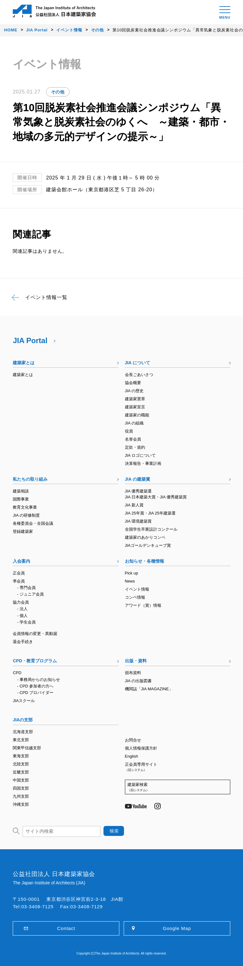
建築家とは (23, 362)
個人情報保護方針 (141, 748)
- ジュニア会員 (30, 594)
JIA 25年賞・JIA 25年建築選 (150, 513)
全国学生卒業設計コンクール (151, 529)
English (131, 756)
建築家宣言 (135, 407)
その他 (58, 91)
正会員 (19, 573)
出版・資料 (136, 660)
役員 (129, 431)
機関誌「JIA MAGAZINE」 (149, 689)
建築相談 (21, 491)
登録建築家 (23, 531)
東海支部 (21, 756)
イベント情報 (137, 589)
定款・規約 (135, 447)
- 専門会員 (26, 587)
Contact (66, 928)
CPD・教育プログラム (35, 660)
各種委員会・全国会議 (33, 523)
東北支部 (21, 739)
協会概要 (133, 382)
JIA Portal (30, 340)
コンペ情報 (135, 597)
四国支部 (21, 788)
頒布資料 (133, 672)
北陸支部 (21, 764)
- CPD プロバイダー (35, 692)
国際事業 (21, 499)
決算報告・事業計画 (143, 463)
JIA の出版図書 (138, 680)
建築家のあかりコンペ (145, 537)
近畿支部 (21, 772)
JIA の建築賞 (137, 479)
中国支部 (21, 780)
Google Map (177, 928)
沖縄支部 (21, 804)
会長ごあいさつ (139, 374)
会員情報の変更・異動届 (35, 633)
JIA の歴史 (134, 390)
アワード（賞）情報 (143, 605)
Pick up (131, 573)
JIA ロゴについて (140, 455)
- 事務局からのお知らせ (38, 679)
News (130, 581)
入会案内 (21, 561)
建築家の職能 (137, 415)
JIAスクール (24, 700)
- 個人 (22, 615)
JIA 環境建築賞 (138, 521)
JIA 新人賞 (134, 505)
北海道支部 (23, 731)
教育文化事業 (25, 507)
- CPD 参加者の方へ (35, 686)
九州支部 (21, 796)
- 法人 (22, 608)
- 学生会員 (26, 622)
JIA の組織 (134, 423)
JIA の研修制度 (26, 515)
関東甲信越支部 (27, 748)
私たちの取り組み (30, 479)
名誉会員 (133, 439)
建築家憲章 (135, 399)
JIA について (137, 362)
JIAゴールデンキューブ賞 (148, 545)
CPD (17, 672)
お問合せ (133, 740)
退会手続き (23, 641)
